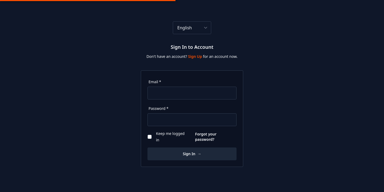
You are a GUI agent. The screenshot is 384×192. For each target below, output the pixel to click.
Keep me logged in (166, 136)
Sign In (192, 153)
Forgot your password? (206, 136)
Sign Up (195, 56)
